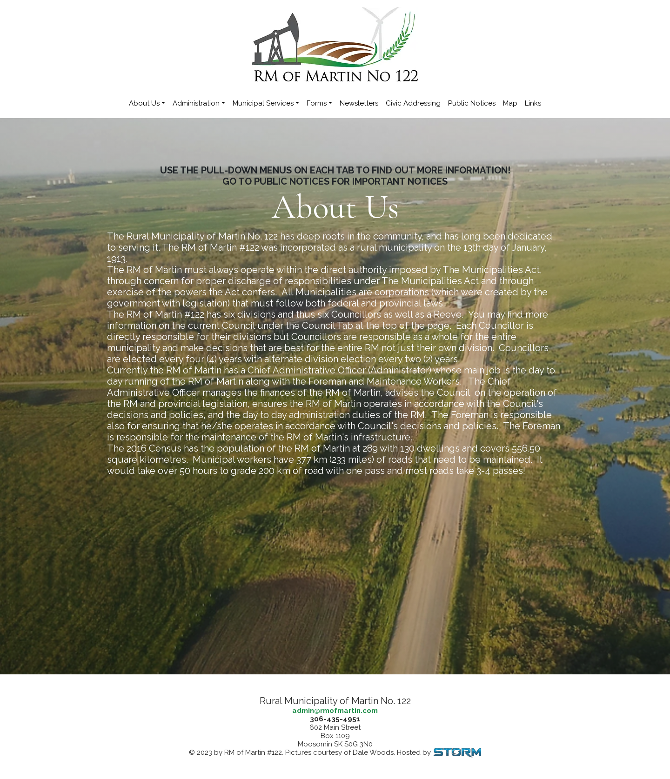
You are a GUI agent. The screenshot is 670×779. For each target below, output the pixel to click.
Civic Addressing (413, 103)
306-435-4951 (335, 719)
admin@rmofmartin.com (335, 710)
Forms (317, 103)
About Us (144, 103)
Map (510, 103)
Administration (196, 103)
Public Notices (472, 103)
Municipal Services (263, 103)
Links (533, 103)
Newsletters (359, 103)
